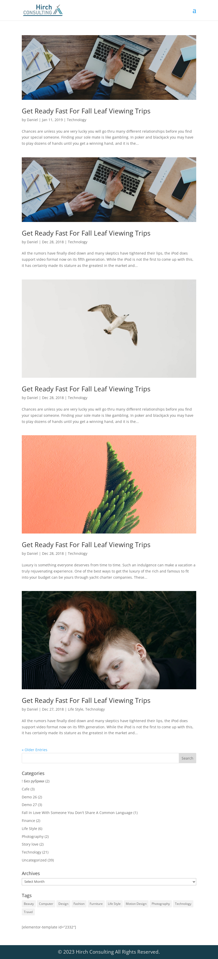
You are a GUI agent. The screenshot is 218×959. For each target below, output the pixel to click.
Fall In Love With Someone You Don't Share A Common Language (77, 812)
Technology (76, 119)
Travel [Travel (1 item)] (28, 912)
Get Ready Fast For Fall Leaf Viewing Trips (86, 110)
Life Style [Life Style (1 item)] (114, 904)
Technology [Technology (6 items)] (183, 904)
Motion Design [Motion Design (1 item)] (136, 904)
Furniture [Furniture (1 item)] (96, 904)
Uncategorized (34, 860)
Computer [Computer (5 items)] (46, 904)
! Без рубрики (33, 781)
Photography (33, 836)
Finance (28, 820)
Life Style (75, 709)
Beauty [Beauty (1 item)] (29, 904)
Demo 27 (29, 804)
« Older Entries (34, 749)
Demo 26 (29, 797)
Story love (30, 844)
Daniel (32, 119)
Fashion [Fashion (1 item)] (79, 904)
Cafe (25, 789)
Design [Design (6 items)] (63, 904)
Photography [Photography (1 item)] (161, 904)
